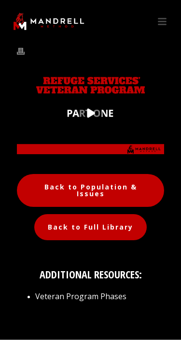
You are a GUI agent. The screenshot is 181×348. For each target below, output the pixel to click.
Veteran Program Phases (80, 296)
